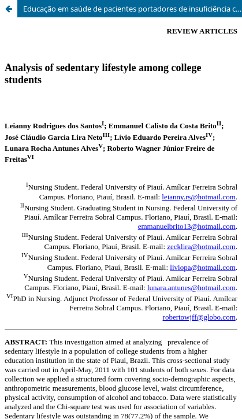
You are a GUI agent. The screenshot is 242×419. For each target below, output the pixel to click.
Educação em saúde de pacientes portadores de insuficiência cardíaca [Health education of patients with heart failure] (132, 8)
